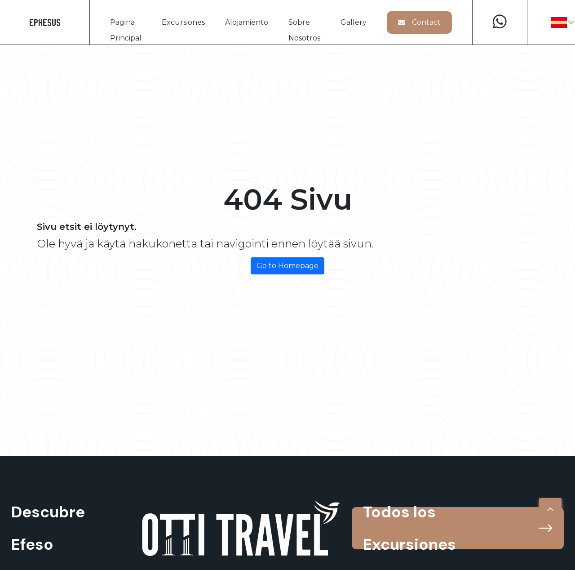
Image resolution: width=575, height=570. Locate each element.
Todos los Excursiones (458, 528)
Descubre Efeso (48, 528)
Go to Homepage (287, 265)
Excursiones (183, 22)
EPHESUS (45, 22)
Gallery (354, 22)
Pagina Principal (126, 24)
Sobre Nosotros (304, 24)
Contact (419, 22)
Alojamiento (246, 22)
